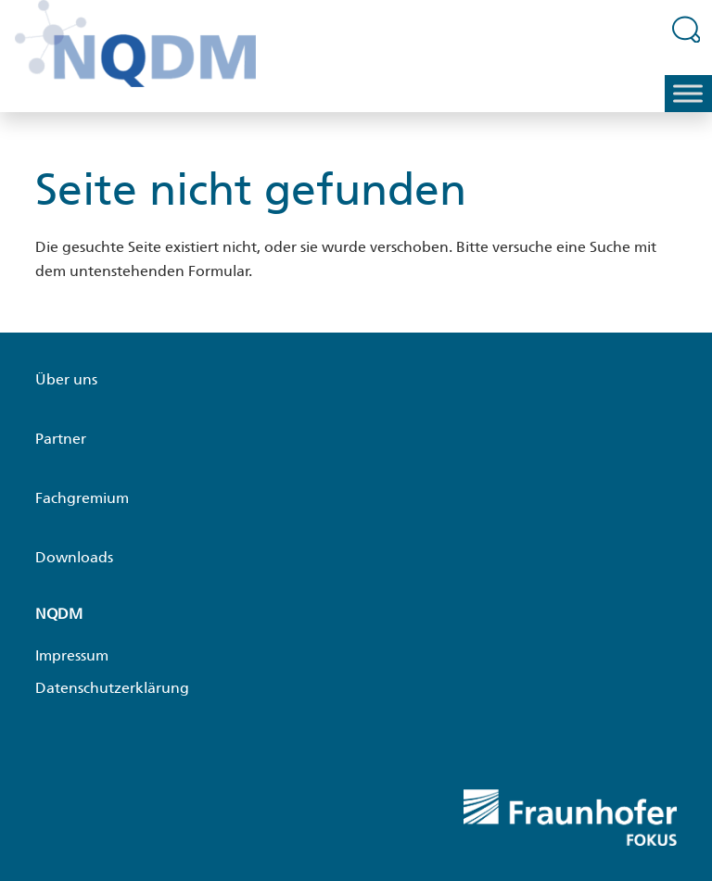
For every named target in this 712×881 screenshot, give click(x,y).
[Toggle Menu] (688, 94)
